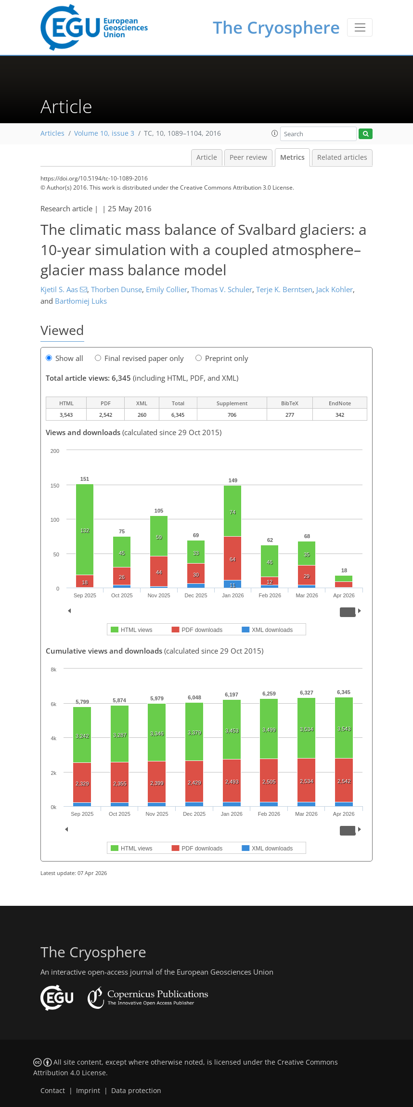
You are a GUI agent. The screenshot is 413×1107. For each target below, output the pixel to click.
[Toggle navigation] (360, 27)
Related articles (342, 157)
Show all (64, 358)
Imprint (88, 1090)
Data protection (136, 1090)
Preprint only (221, 358)
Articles (52, 133)
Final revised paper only (139, 358)
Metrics (292, 157)
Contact (52, 1090)
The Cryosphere (276, 27)
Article (206, 157)
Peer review (248, 157)
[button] (274, 133)
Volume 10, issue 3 (104, 133)
